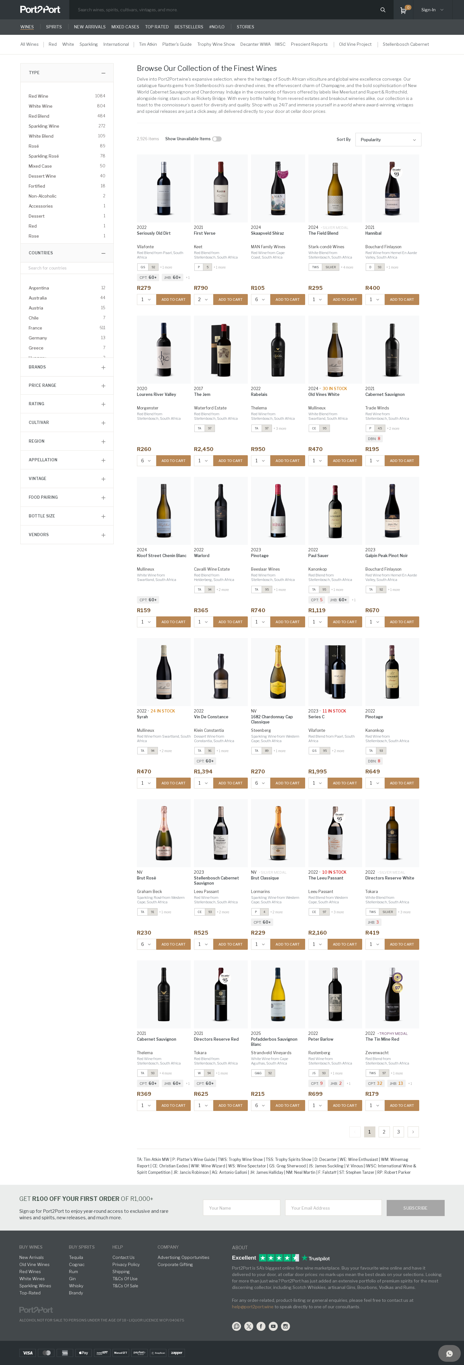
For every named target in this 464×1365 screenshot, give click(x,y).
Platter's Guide (177, 44)
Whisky (76, 1285)
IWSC (280, 44)
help (117, 1247)
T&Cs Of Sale (125, 1285)
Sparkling (89, 44)
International (116, 44)
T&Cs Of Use (125, 1278)
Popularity (371, 139)
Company (168, 1247)
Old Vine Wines (34, 1264)
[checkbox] (217, 139)
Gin (72, 1278)
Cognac (76, 1264)
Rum (73, 1271)
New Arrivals (31, 1257)
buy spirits (82, 1247)
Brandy (76, 1292)
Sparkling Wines (35, 1285)
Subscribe (415, 1208)
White (68, 44)
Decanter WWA (255, 44)
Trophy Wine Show (216, 44)
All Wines (29, 44)
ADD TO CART (173, 299)
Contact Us (123, 1257)
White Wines (32, 1278)
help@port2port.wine (253, 1306)
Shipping (121, 1271)
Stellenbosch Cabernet (406, 44)
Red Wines (30, 1271)
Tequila (76, 1257)
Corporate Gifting (175, 1264)
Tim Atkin (148, 44)
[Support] (449, 1353)
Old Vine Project (355, 44)
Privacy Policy (126, 1264)
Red (53, 44)
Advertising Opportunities (183, 1257)
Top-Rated (30, 1292)
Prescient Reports (309, 44)
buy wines (31, 1247)
